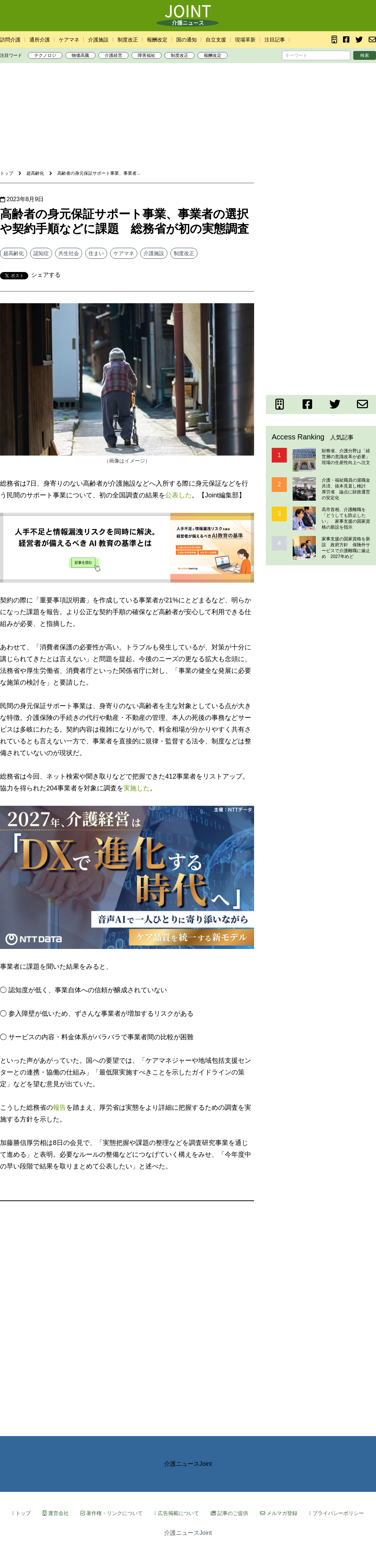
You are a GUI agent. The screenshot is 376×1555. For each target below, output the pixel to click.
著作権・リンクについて (111, 1513)
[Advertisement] (188, 91)
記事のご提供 (229, 1513)
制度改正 (128, 40)
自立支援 (216, 40)
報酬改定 (157, 40)
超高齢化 (13, 253)
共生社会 (68, 253)
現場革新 (245, 40)
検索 (364, 55)
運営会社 (56, 1513)
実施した (136, 788)
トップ (21, 1513)
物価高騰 (80, 55)
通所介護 (39, 40)
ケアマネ (69, 40)
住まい (96, 253)
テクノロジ (45, 55)
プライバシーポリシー (336, 1513)
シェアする (46, 275)
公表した (178, 495)
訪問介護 (10, 40)
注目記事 (274, 40)
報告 (59, 1107)
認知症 (41, 253)
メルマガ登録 (278, 1513)
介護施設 (98, 40)
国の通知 (186, 40)
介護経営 (113, 55)
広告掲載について (177, 1513)
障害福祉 (146, 55)
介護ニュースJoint (188, 1464)
